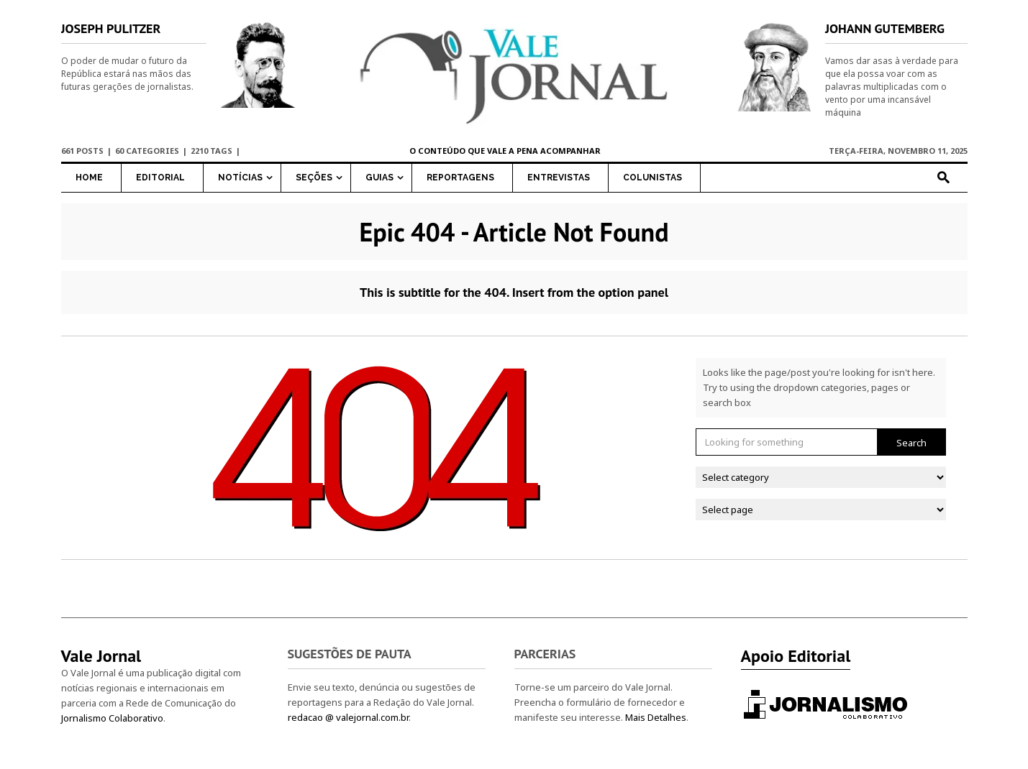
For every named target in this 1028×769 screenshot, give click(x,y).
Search (911, 442)
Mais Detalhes (655, 717)
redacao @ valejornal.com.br (348, 717)
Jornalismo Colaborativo (112, 718)
